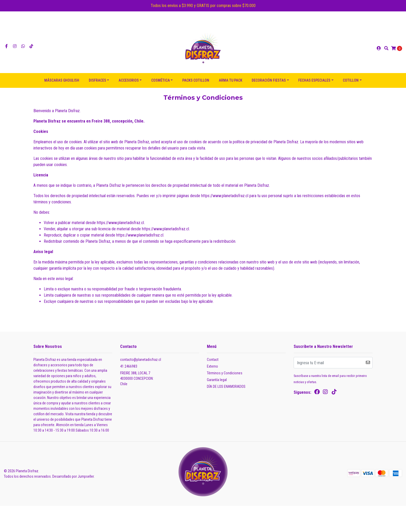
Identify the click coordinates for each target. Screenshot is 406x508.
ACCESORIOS (129, 82)
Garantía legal (217, 382)
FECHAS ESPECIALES (314, 82)
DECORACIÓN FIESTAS (269, 82)
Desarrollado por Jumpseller (73, 478)
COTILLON (351, 82)
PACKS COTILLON (195, 82)
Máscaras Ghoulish (61, 82)
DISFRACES (97, 82)
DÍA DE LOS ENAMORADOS (226, 389)
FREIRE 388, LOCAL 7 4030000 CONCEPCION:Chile (137, 380)
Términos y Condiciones (224, 375)
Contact (213, 362)
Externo (212, 368)
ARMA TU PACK (230, 82)
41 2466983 (128, 368)
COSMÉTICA (160, 82)
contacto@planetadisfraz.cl (140, 362)
